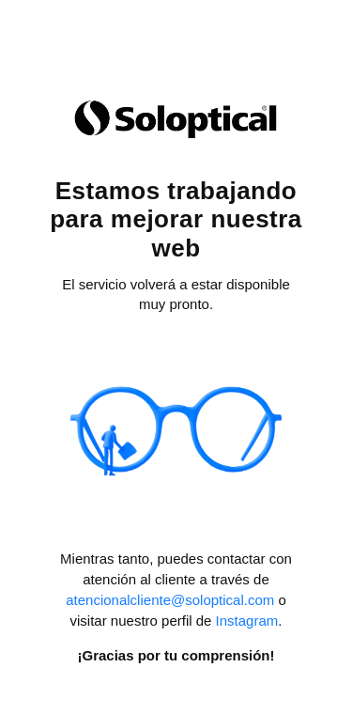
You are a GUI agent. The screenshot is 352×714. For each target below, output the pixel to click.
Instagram (247, 621)
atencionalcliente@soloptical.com (170, 600)
